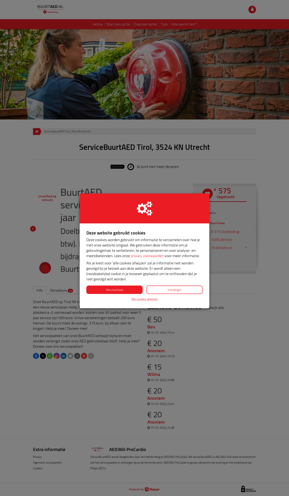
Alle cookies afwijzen (144, 299)
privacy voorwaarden (147, 256)
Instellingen (174, 290)
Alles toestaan (114, 290)
